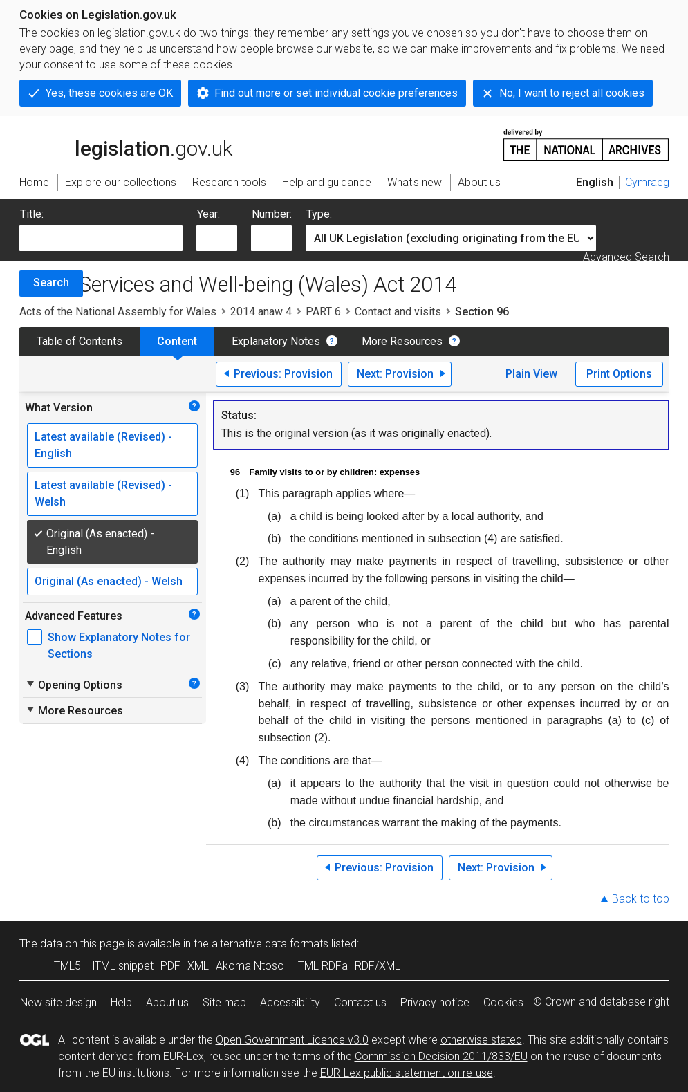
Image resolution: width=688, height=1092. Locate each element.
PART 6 (323, 311)
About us (167, 1002)
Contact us (360, 1002)
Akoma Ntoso (250, 965)
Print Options (619, 373)
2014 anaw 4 (261, 311)
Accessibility (290, 1002)
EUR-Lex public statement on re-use (406, 1073)
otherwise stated (481, 1039)
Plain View (531, 373)
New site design (58, 1002)
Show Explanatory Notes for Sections (119, 645)
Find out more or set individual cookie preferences (336, 93)
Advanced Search (626, 256)
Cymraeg (647, 182)
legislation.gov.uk (125, 144)
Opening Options (73, 685)
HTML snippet (121, 965)
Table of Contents (79, 341)
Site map (224, 1002)
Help (121, 1002)
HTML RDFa (319, 965)
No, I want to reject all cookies (571, 93)
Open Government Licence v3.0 (292, 1039)
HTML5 (64, 965)
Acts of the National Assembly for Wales (117, 311)
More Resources (402, 341)
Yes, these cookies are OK (109, 93)
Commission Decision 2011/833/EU (441, 1056)
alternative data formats (270, 943)
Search (51, 282)
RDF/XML (377, 965)
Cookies (503, 1002)
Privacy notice (434, 1002)
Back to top (640, 898)
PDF (170, 965)
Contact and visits (398, 311)
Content (177, 341)
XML (198, 965)
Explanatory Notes (276, 341)
